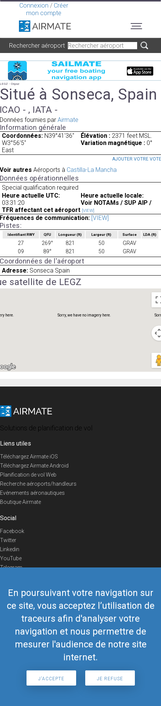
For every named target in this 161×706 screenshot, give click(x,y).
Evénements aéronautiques (32, 493)
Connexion (33, 5)
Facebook (12, 531)
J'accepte (51, 678)
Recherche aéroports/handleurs (38, 484)
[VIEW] (88, 210)
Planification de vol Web (28, 475)
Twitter (8, 540)
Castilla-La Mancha (92, 169)
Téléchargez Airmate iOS (29, 457)
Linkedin (9, 549)
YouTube (11, 558)
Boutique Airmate (20, 502)
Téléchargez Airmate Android (34, 466)
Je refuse (110, 678)
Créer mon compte (47, 9)
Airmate (68, 119)
